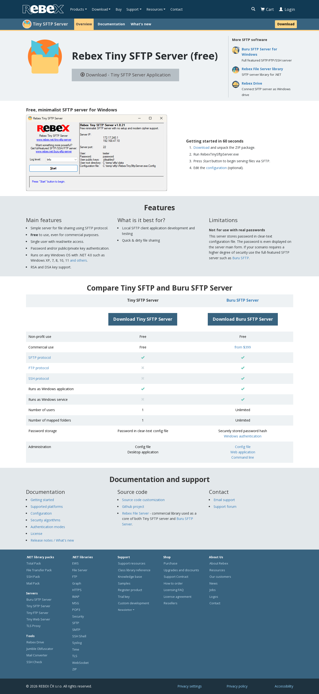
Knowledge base (130, 577)
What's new (141, 24)
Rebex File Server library (262, 69)
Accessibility (284, 686)
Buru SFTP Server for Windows (259, 52)
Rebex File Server (135, 513)
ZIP (74, 669)
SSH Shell (79, 636)
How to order (173, 583)
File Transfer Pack (39, 570)
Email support (224, 499)
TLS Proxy (33, 626)
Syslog (77, 643)
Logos (213, 597)
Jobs (212, 590)
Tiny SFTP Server (38, 606)
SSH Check (34, 662)
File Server (79, 570)
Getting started (42, 499)
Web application (242, 452)
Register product (130, 590)
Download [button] (100, 9)
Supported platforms (47, 506)
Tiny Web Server (38, 619)
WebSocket (80, 663)
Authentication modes (48, 526)
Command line (242, 457)
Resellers (170, 603)
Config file (243, 446)
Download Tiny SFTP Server (142, 319)
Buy (119, 9)
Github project (133, 506)
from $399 (242, 347)
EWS (75, 563)
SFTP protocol (39, 357)
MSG (75, 603)
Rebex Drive (252, 83)
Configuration (41, 513)
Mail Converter (36, 655)
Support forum (225, 506)
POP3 (76, 610)
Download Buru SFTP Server (243, 319)
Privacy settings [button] (189, 686)
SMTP (76, 630)
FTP (74, 577)
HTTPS (77, 590)
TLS (74, 656)
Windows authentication (242, 436)
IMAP (75, 597)
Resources (217, 570)
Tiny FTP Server (37, 613)
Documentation (111, 24)
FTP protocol (38, 368)
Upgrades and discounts (181, 570)
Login (287, 9)
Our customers (220, 577)
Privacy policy (237, 686)
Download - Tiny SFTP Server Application (125, 75)
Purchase (170, 563)
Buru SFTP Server (243, 300)
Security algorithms (45, 520)
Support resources (131, 563)
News (213, 583)
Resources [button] (154, 9)
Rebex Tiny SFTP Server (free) (145, 55)
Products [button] (77, 9)
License (36, 533)
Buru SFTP (240, 258)
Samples (124, 583)
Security (78, 616)
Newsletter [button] (125, 610)
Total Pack (33, 563)
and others (78, 260)
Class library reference (134, 570)
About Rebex (218, 563)
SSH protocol (38, 378)
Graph (76, 583)
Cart (267, 9)
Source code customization (143, 499)
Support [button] (132, 9)
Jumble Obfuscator (39, 649)
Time (75, 649)
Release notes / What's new (52, 540)
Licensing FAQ (174, 590)
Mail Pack (32, 583)
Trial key (124, 597)
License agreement (177, 597)
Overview (84, 24)
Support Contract (176, 577)
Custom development (133, 603)
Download (285, 24)
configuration (216, 167)
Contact (176, 9)
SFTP (75, 623)
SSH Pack (33, 577)
